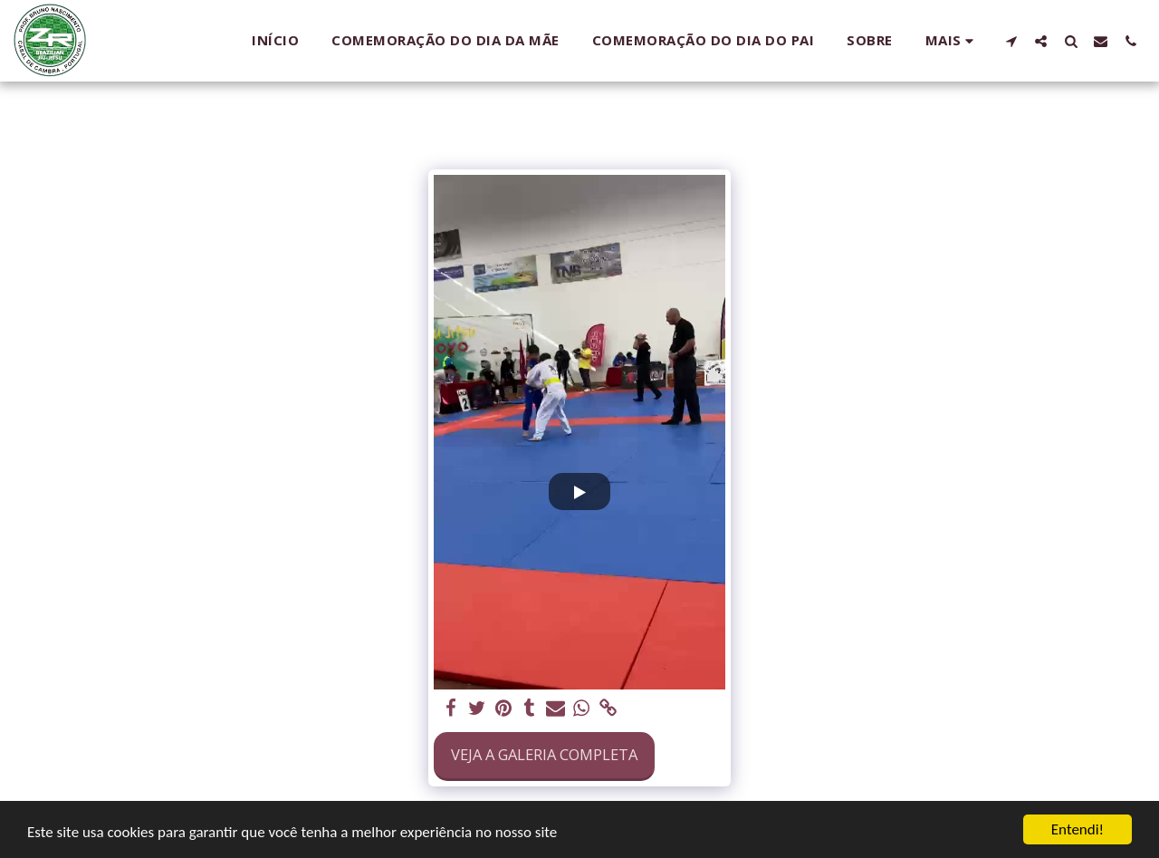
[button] (1011, 41)
